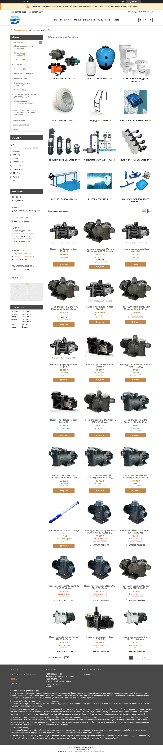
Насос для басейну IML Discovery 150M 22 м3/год (100, 476)
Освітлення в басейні (62, 121)
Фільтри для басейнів (97, 79)
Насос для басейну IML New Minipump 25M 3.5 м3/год (136, 587)
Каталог (67, 20)
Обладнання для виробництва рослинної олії (23, 103)
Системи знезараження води (98, 160)
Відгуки (15, 129)
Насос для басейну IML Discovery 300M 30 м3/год (136, 476)
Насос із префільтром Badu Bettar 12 (64, 421)
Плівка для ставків (21, 78)
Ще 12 (15, 181)
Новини (108, 20)
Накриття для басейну (62, 199)
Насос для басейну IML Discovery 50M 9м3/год (135, 421)
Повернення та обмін (20, 125)
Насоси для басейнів (62, 79)
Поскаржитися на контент (76, 752)
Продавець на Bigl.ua (81, 749)
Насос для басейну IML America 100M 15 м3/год (100, 421)
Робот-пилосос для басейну (134, 121)
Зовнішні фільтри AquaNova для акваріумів (25, 96)
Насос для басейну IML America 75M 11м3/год (136, 365)
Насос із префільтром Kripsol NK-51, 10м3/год (135, 638)
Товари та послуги (21, 30)
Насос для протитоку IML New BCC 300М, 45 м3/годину (99, 531)
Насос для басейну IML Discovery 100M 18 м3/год (64, 476)
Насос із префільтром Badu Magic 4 (64, 250)
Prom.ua (93, 747)
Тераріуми (18, 69)
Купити (65, 264)
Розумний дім (19, 90)
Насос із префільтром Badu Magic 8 (99, 308)
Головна (58, 20)
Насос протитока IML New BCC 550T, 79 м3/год (99, 587)
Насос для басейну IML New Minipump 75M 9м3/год (136, 308)
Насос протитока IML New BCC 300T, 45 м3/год (135, 531)
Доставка (98, 20)
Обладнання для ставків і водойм (24, 47)
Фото (117, 20)
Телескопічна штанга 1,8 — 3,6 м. (64, 531)
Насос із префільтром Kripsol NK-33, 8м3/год (64, 638)
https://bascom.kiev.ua (23, 254)
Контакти (87, 20)
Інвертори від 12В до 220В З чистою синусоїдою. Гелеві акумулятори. (25, 112)
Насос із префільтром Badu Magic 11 (64, 365)
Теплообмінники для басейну (62, 160)
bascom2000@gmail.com (24, 256)
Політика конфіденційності (95, 752)
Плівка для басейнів (22, 74)
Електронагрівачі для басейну (134, 160)
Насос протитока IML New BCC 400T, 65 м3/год (63, 587)
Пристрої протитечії (98, 199)
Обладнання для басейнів (20, 54)
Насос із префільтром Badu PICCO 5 (99, 638)
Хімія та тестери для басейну (22, 84)
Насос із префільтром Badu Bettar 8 (99, 365)
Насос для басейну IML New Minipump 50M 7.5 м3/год (64, 308)
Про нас (77, 20)
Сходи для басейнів (98, 121)
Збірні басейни (19, 60)
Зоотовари (18, 64)
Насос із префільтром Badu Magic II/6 (135, 250)
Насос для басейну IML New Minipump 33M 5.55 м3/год (100, 250)
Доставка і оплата (19, 120)
